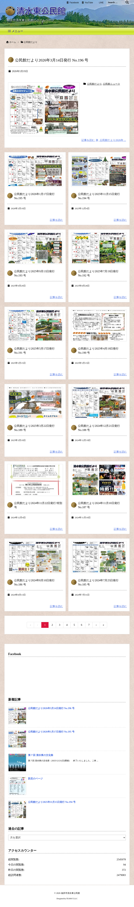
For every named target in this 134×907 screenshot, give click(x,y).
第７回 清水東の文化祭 (40, 755)
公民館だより (94, 84)
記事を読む (56, 220)
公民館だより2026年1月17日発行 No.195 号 (51, 731)
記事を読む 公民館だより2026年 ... (103, 140)
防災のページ (35, 778)
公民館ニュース (111, 84)
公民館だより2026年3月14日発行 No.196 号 (51, 60)
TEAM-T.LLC (71, 898)
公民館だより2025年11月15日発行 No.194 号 (52, 802)
